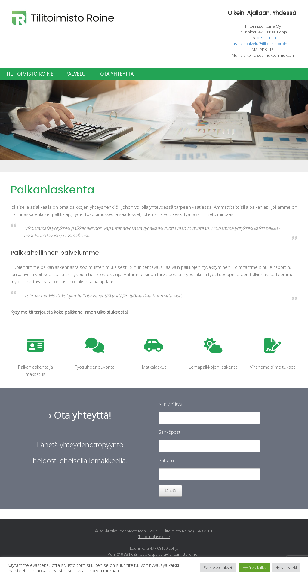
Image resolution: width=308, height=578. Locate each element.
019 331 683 (267, 38)
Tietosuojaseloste (154, 536)
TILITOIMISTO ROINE (29, 74)
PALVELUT (76, 74)
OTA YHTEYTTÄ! (117, 74)
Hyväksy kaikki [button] (254, 567)
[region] (154, 126)
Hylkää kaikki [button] (286, 567)
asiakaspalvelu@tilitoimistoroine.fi (263, 43)
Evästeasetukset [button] (218, 567)
